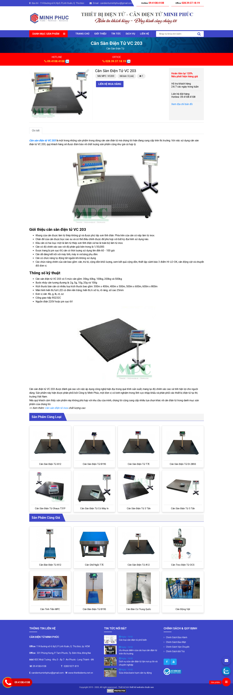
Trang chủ (82, 33)
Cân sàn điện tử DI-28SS (183, 464)
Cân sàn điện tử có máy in (94, 508)
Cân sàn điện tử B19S (94, 464)
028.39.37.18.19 (115, 61)
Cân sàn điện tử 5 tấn (183, 508)
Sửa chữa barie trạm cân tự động (135, 673)
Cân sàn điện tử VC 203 (42, 140)
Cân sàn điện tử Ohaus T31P (50, 508)
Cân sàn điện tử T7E (139, 464)
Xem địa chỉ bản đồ (182, 104)
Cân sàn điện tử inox (56, 407)
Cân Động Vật (183, 609)
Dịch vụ (130, 33)
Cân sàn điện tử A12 (50, 464)
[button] (87, 70)
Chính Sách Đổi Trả (175, 651)
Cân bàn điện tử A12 (50, 564)
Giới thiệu (100, 33)
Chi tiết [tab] (35, 130)
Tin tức (116, 33)
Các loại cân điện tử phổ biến (133, 640)
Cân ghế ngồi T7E (94, 564)
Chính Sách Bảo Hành (176, 637)
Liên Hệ (144, 33)
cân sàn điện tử (115, 48)
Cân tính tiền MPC (50, 609)
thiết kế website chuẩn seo (142, 687)
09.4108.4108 (56, 61)
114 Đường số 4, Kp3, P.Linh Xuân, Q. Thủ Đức (62, 3)
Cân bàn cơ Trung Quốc (138, 609)
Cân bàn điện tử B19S (94, 609)
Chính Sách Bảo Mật (176, 642)
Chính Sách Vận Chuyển (177, 647)
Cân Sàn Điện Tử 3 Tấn (139, 508)
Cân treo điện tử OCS (182, 564)
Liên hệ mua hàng (109, 83)
